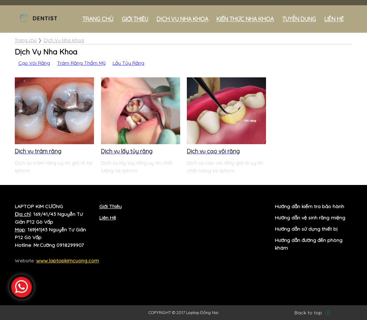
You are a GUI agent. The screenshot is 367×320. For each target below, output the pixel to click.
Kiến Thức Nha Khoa (245, 19)
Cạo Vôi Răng (34, 63)
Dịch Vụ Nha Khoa (182, 19)
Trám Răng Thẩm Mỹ (81, 63)
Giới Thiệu (135, 19)
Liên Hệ (107, 218)
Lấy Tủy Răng (128, 63)
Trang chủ (97, 19)
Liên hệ (334, 19)
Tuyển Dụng (299, 19)
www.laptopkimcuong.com (67, 260)
